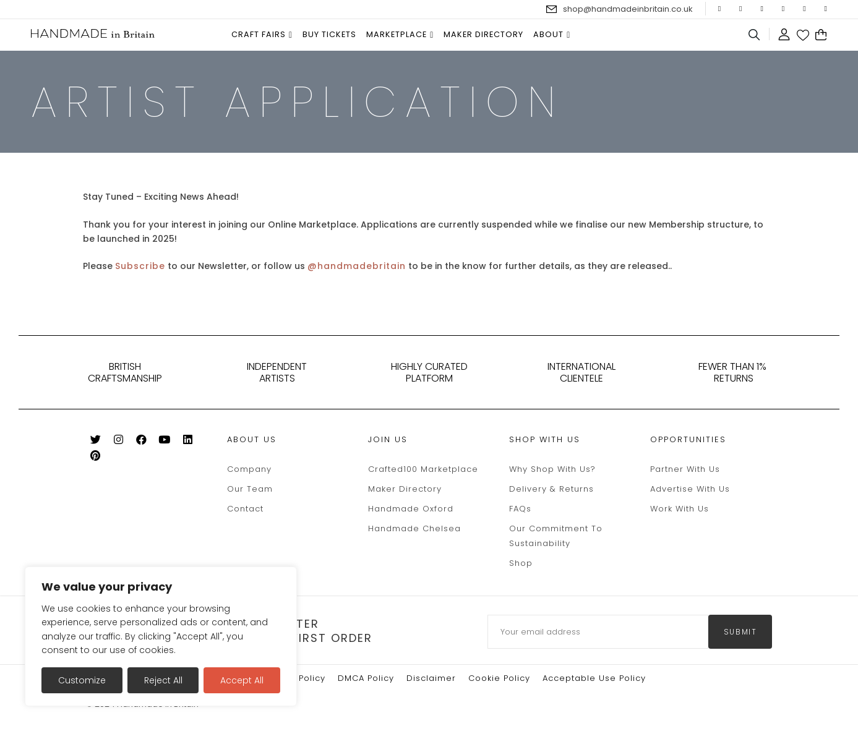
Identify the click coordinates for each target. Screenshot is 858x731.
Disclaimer (431, 678)
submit (740, 631)
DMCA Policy (366, 678)
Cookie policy (499, 678)
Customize (82, 680)
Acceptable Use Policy (594, 678)
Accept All (242, 680)
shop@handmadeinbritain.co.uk (628, 9)
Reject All (163, 680)
